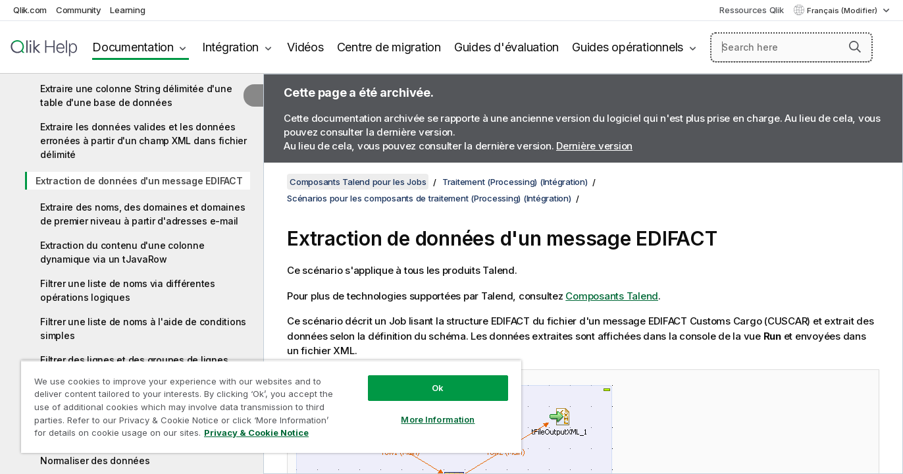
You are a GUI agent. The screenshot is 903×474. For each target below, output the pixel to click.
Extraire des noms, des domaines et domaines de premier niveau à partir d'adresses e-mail (142, 213)
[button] (855, 46)
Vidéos (305, 47)
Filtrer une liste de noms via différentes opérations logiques (127, 290)
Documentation (133, 47)
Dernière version (594, 146)
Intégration (230, 47)
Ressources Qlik (751, 10)
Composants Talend (611, 296)
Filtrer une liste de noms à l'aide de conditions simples (143, 328)
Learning (127, 10)
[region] (271, 406)
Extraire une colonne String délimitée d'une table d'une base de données (136, 95)
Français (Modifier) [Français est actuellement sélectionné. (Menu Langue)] (843, 10)
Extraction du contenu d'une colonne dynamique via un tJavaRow (122, 252)
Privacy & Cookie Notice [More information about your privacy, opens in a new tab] (256, 432)
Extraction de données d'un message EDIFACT (139, 180)
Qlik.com (30, 10)
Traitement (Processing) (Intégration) (515, 181)
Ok (438, 387)
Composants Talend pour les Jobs (358, 181)
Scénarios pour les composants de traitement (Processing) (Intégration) (429, 198)
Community (78, 10)
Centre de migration (389, 47)
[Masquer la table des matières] (253, 95)
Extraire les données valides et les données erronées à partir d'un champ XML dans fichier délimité (143, 140)
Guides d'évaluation (506, 47)
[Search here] (791, 47)
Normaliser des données (95, 460)
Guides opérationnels (627, 47)
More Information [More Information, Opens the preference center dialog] (438, 419)
